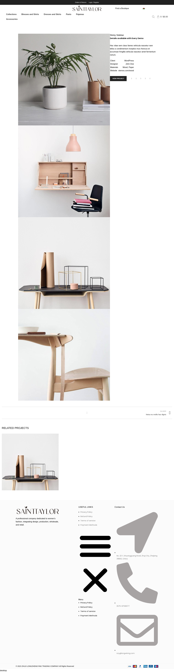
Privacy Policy (86, 512)
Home (4, 25)
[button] (95, 565)
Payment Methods (88, 525)
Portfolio (12, 25)
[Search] (153, 16)
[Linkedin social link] (145, 78)
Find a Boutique (122, 8)
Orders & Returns (80, 2)
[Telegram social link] (150, 78)
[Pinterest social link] (141, 78)
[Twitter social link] (136, 78)
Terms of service (87, 520)
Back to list (87, 413)
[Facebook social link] (131, 78)
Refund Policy (86, 516)
